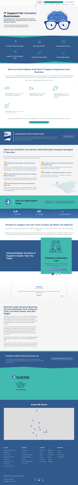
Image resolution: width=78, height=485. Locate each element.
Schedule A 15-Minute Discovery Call (53, 2)
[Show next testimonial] (72, 290)
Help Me (39, 2)
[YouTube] (39, 480)
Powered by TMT (7, 481)
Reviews (39, 215)
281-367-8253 (70, 2)
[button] (46, 434)
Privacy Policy (13, 481)
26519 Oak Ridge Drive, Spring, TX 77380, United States (14, 475)
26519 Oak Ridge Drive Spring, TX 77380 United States (20, 386)
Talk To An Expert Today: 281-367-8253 (16, 26)
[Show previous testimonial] (5, 290)
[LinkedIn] (42, 480)
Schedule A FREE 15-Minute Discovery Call (62, 360)
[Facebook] (35, 480)
